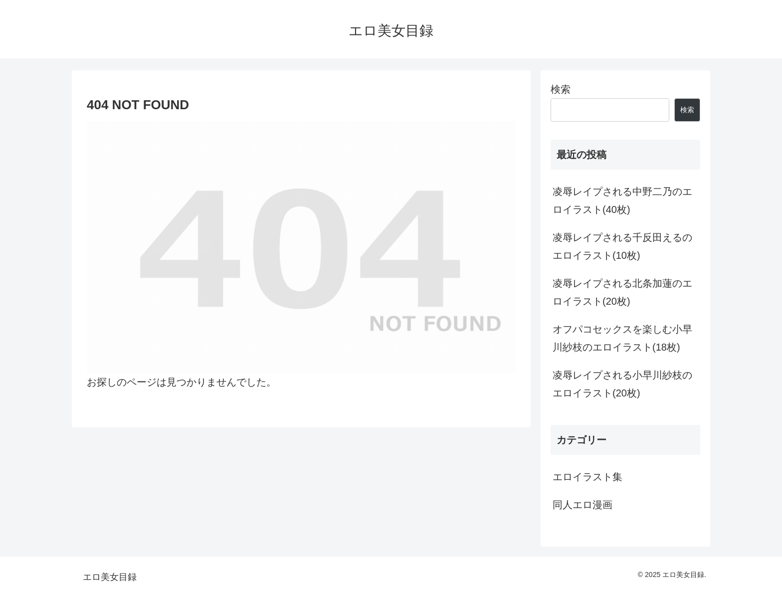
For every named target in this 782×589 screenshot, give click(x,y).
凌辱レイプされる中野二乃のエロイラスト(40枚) (622, 200)
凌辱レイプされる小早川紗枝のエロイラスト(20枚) (622, 384)
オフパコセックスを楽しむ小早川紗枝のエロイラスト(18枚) (622, 338)
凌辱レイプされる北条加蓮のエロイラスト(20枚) (622, 292)
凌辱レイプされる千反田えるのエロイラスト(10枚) (622, 246)
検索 (561, 89)
